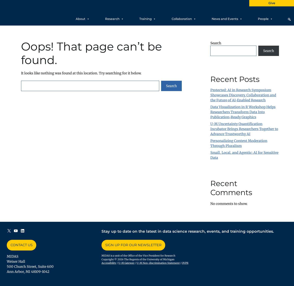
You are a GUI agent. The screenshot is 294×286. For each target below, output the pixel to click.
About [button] (82, 18)
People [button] (265, 18)
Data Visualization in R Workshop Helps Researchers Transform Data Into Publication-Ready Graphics (243, 112)
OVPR (185, 263)
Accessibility (109, 263)
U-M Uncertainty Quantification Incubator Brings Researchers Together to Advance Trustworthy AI (244, 129)
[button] (289, 19)
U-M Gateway (126, 263)
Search (171, 86)
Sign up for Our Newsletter (133, 245)
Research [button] (114, 18)
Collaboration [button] (184, 18)
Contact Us (22, 245)
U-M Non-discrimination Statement (158, 263)
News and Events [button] (227, 18)
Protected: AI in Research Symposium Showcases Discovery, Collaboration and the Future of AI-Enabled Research (243, 95)
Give (271, 3)
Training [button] (147, 18)
